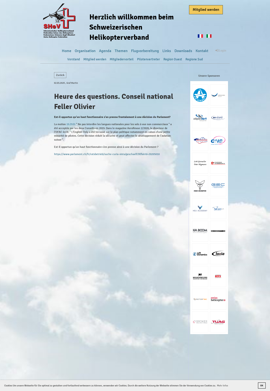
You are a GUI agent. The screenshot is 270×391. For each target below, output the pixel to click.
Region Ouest (172, 59)
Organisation (85, 51)
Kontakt (202, 51)
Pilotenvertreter (148, 59)
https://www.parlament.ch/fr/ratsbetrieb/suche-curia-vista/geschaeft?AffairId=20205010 (107, 154)
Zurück (60, 75)
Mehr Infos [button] (222, 385)
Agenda (105, 51)
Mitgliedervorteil (122, 59)
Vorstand (73, 59)
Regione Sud (194, 59)
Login (220, 50)
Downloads (183, 51)
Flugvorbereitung (145, 51)
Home (66, 51)
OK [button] (261, 385)
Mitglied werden (206, 9)
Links (166, 51)
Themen (121, 51)
